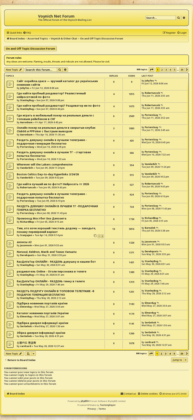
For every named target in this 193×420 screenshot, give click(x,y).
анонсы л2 (24, 242)
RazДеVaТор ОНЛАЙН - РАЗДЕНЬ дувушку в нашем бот (56, 261)
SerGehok (26, 326)
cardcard (25, 346)
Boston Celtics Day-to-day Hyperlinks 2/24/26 (48, 174)
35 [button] (182, 69)
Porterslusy (151, 115)
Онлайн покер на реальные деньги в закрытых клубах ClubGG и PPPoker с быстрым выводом (56, 129)
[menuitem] (27, 32)
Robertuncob (152, 93)
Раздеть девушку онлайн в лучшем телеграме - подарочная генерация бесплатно (52, 141)
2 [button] (161, 69)
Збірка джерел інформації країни (41, 333)
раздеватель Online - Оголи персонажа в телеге (51, 271)
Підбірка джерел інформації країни (42, 323)
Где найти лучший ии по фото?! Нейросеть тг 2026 (53, 184)
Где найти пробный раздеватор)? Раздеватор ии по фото (58, 105)
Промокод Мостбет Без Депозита (41, 218)
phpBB (84, 401)
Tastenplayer (108, 405)
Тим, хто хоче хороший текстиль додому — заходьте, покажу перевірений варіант (56, 230)
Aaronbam (26, 122)
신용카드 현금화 (26, 342)
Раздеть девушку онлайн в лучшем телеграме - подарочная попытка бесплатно (52, 195)
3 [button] (166, 69)
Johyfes (24, 88)
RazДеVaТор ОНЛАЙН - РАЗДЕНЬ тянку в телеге (51, 281)
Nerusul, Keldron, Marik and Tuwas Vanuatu (47, 252)
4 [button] (170, 69)
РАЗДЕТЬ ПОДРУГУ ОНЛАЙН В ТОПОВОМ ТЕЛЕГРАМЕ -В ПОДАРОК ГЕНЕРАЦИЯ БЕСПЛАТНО (55, 292)
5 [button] (174, 69)
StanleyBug (27, 100)
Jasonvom (26, 245)
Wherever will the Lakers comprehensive (45, 164)
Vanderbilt (26, 167)
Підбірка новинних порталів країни (42, 303)
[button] (151, 69)
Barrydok (150, 227)
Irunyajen (26, 235)
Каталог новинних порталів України (43, 313)
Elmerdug (26, 306)
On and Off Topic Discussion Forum (30, 48)
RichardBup (27, 221)
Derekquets (27, 255)
